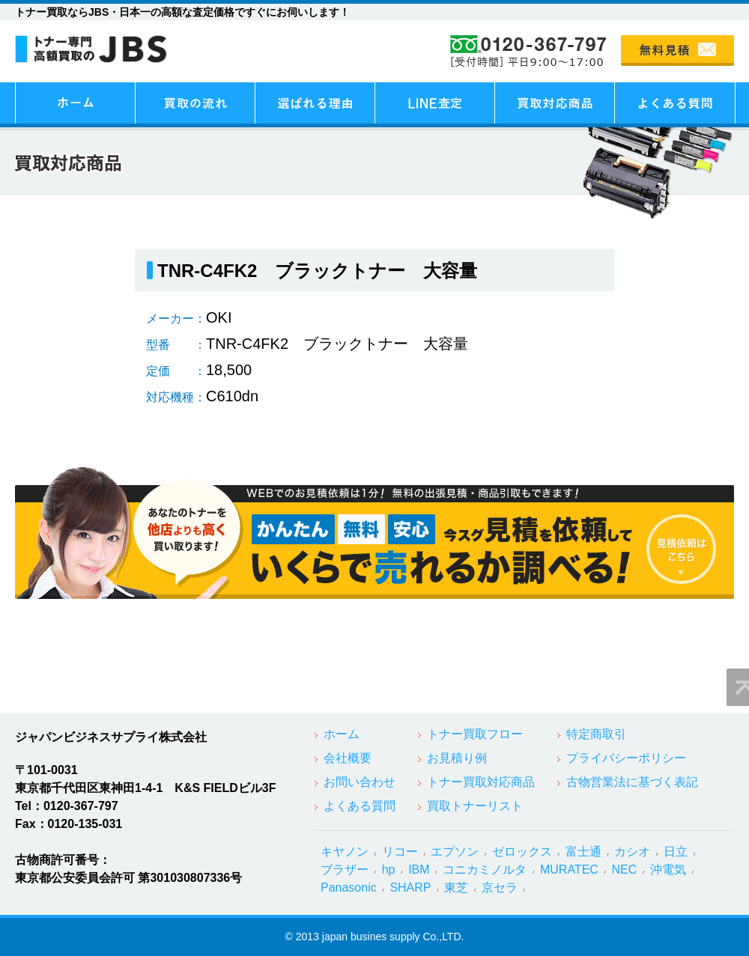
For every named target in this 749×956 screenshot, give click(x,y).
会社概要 (348, 758)
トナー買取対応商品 (481, 782)
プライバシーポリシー (626, 758)
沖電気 (668, 869)
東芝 (456, 887)
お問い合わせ (359, 782)
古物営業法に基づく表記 (632, 782)
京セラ (500, 887)
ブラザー (345, 869)
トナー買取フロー (475, 734)
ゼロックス (522, 851)
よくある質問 (359, 806)
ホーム (342, 734)
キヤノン (345, 851)
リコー (400, 851)
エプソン (455, 851)
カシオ (632, 851)
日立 (676, 851)
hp (388, 869)
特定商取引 (596, 734)
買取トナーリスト (475, 806)
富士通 (583, 851)
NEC (624, 869)
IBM (418, 869)
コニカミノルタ (485, 869)
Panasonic (349, 887)
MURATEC (569, 869)
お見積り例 (457, 758)
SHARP (410, 887)
